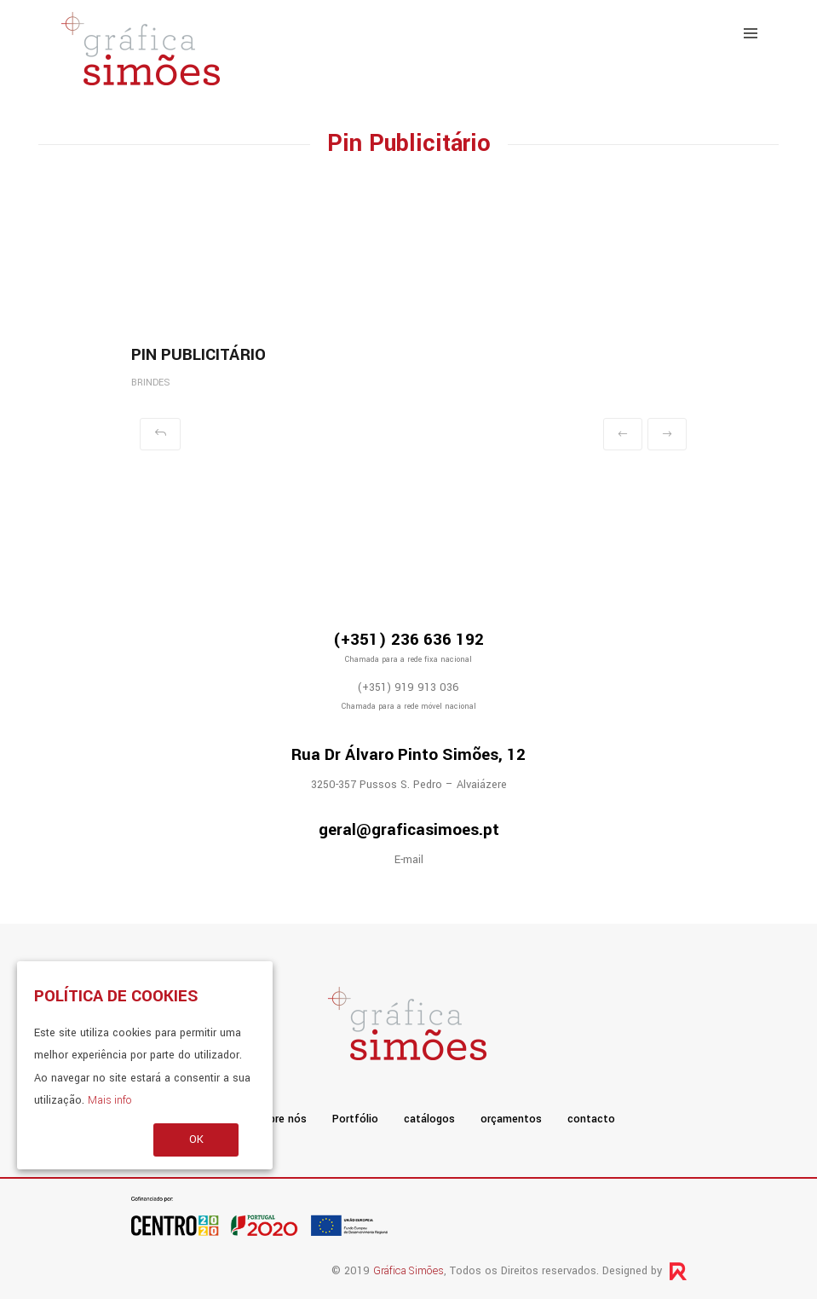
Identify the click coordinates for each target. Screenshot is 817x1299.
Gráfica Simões (408, 1271)
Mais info (109, 1100)
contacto (591, 1119)
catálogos (429, 1119)
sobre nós (281, 1119)
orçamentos (511, 1119)
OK (196, 1139)
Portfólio (355, 1119)
